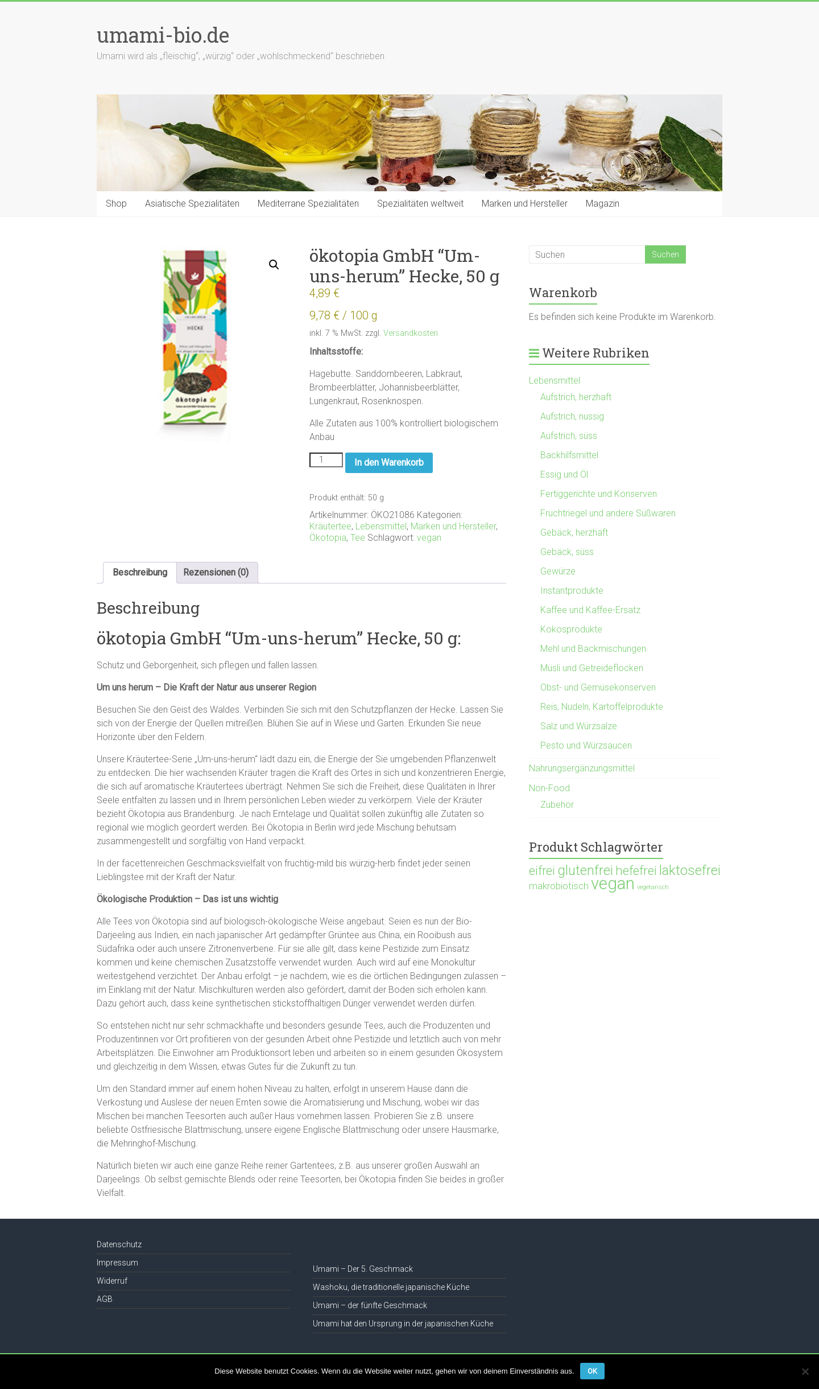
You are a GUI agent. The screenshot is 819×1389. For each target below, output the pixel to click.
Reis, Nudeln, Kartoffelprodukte (601, 706)
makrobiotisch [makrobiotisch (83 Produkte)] (559, 885)
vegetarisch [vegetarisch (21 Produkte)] (653, 887)
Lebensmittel (381, 526)
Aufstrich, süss (568, 435)
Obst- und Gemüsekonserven (598, 687)
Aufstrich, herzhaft (575, 397)
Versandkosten (410, 333)
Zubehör (557, 804)
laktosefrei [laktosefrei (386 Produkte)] (690, 870)
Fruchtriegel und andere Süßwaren (608, 513)
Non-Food (549, 788)
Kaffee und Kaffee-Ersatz (590, 610)
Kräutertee (330, 526)
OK (592, 1371)
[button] (274, 264)
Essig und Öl (564, 474)
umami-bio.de (163, 34)
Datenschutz (119, 1244)
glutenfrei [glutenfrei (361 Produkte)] (585, 870)
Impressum (117, 1262)
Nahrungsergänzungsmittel (582, 768)
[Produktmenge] (325, 460)
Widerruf (112, 1280)
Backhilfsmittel (569, 455)
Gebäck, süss (567, 551)
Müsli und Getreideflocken (591, 668)
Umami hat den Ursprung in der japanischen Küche (403, 1323)
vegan (429, 537)
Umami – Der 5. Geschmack (363, 1268)
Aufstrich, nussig (572, 416)
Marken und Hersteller (525, 203)
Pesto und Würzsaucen (586, 745)
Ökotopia (327, 537)
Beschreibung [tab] (140, 572)
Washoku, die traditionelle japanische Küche (391, 1287)
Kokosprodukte (571, 629)
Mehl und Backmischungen (593, 648)
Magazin (602, 203)
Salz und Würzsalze (578, 726)
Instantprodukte (571, 590)
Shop (116, 203)
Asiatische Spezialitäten (192, 203)
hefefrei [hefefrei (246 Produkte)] (636, 870)
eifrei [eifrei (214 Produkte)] (542, 871)
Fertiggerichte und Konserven (598, 493)
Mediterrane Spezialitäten (308, 203)
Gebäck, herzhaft (574, 532)
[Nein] (804, 1371)
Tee (357, 537)
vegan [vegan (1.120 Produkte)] (613, 883)
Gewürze (558, 571)
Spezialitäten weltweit (420, 203)
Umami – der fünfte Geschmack (370, 1305)
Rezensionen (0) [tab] (216, 572)
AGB (105, 1299)
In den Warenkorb (389, 462)
